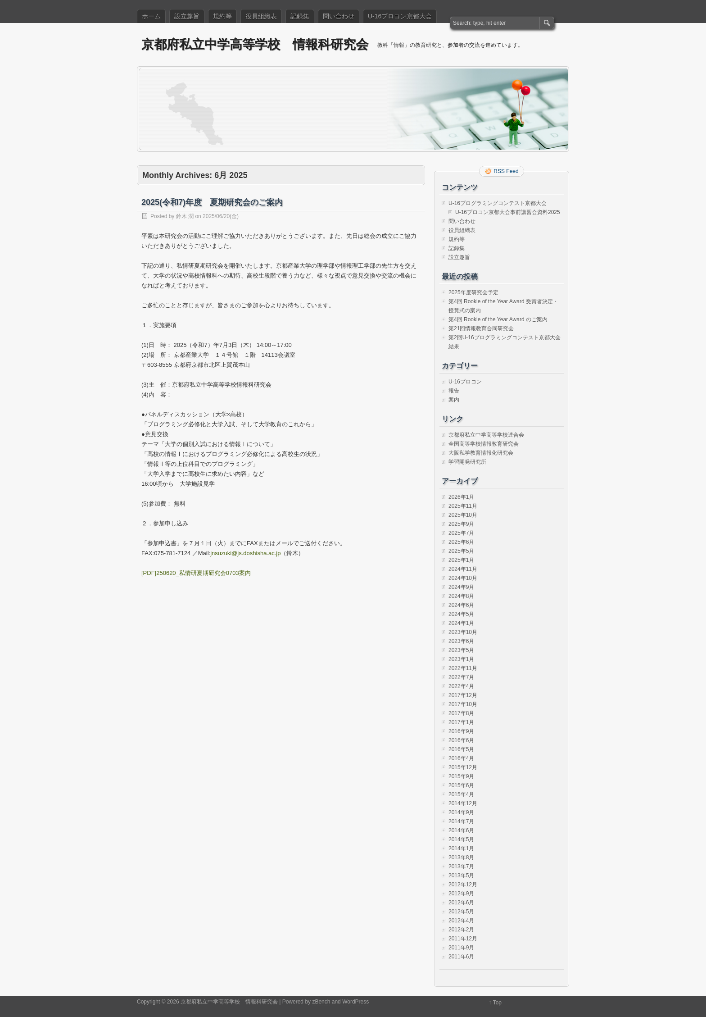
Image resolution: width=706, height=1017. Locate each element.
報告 (453, 391)
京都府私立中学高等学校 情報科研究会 (254, 44)
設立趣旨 (186, 16)
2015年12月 (462, 767)
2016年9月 (461, 731)
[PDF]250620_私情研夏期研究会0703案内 (196, 573)
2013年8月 (461, 857)
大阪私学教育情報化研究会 (480, 453)
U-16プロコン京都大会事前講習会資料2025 (507, 212)
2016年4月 (461, 758)
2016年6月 (461, 740)
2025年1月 (461, 560)
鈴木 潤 (185, 216)
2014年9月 (461, 812)
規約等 (222, 16)
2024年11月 (462, 569)
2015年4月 (461, 794)
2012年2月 (461, 929)
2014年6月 (461, 830)
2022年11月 (462, 668)
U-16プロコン (465, 382)
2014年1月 (461, 848)
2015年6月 (461, 785)
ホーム (151, 16)
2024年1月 (461, 623)
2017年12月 (462, 695)
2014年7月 (461, 821)
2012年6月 (461, 902)
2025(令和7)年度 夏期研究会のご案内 (212, 202)
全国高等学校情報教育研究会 (483, 444)
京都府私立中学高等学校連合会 (486, 435)
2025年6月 (461, 542)
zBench (321, 1002)
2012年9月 (461, 893)
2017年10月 (462, 704)
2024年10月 (462, 578)
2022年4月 (461, 686)
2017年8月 (461, 713)
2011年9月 (461, 947)
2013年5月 (461, 875)
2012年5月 (461, 911)
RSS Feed (505, 171)
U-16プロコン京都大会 (400, 16)
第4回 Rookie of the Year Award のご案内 (498, 319)
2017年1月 (461, 722)
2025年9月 (461, 524)
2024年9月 (461, 587)
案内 (453, 400)
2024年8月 (461, 596)
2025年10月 (462, 515)
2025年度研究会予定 (473, 292)
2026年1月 (461, 497)
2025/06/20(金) (221, 216)
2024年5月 (461, 614)
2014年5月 (461, 839)
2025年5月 (461, 551)
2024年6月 (461, 605)
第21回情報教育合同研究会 (481, 328)
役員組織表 (261, 16)
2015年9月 (461, 776)
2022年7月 (461, 677)
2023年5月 (461, 650)
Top (497, 1002)
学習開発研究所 (467, 462)
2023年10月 (462, 632)
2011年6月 (461, 956)
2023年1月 (461, 659)
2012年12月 (462, 884)
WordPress (355, 1002)
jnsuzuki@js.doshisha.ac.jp (245, 553)
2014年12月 (462, 803)
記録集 (299, 16)
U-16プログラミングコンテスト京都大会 (497, 203)
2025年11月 (462, 506)
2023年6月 (461, 641)
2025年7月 (461, 533)
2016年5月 (461, 749)
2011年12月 (462, 938)
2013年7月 (461, 866)
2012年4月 (461, 920)
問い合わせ (338, 16)
